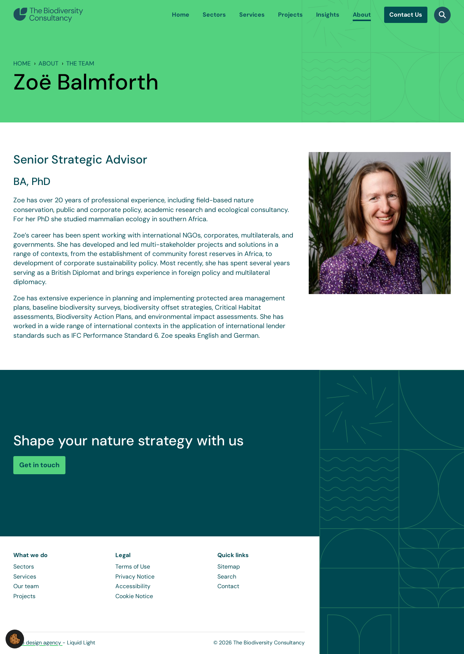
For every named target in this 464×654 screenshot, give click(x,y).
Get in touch (39, 465)
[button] (14, 638)
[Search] (442, 15)
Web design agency (37, 642)
